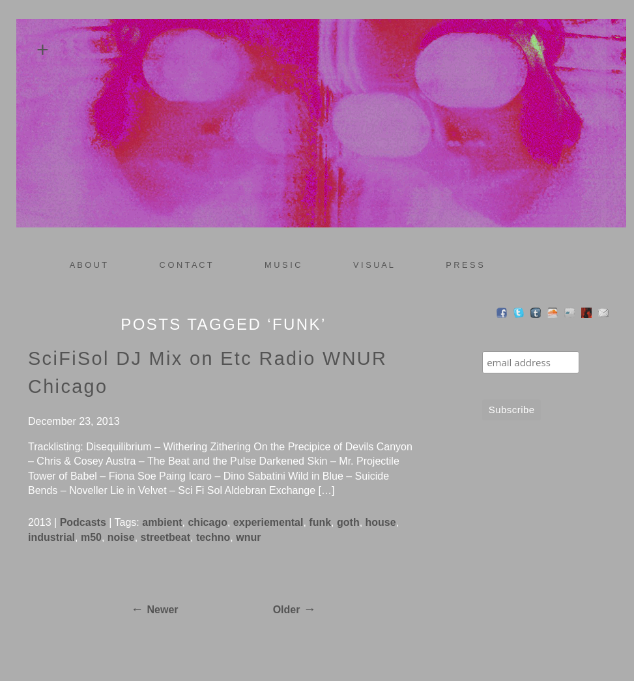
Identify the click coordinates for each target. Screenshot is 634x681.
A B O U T (88, 265)
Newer (163, 609)
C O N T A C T (186, 265)
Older (286, 609)
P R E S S (464, 265)
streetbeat (165, 537)
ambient (162, 522)
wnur (248, 537)
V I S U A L (369, 265)
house (381, 522)
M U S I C (278, 265)
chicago (207, 522)
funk (320, 522)
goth (348, 522)
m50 (91, 537)
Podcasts (83, 522)
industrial (51, 537)
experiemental (268, 522)
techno (213, 537)
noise (121, 537)
